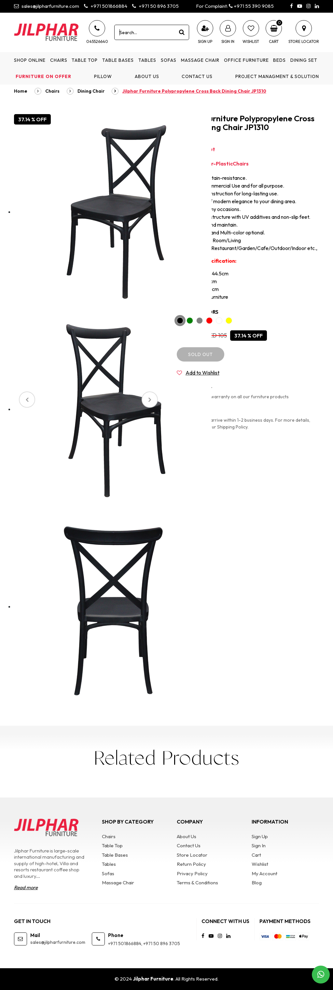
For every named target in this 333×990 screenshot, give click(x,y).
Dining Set (303, 60)
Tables (147, 60)
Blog (257, 882)
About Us (147, 76)
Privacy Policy (192, 873)
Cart (256, 855)
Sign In (259, 845)
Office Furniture (246, 60)
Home (20, 91)
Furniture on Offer (43, 76)
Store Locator (192, 855)
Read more (26, 887)
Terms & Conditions (197, 882)
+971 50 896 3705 (155, 6)
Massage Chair (200, 60)
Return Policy (191, 864)
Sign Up (260, 836)
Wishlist (260, 864)
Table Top (85, 60)
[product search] (181, 32)
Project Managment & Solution (277, 76)
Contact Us (197, 76)
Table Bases (118, 60)
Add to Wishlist (202, 372)
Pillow (103, 76)
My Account (264, 873)
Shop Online (30, 60)
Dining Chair (90, 91)
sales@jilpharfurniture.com (46, 6)
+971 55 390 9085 (251, 6)
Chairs (58, 60)
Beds (279, 60)
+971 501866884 (105, 6)
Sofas (168, 60)
